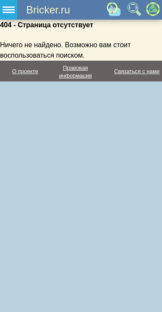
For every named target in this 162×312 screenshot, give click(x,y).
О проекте (25, 71)
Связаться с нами (136, 71)
